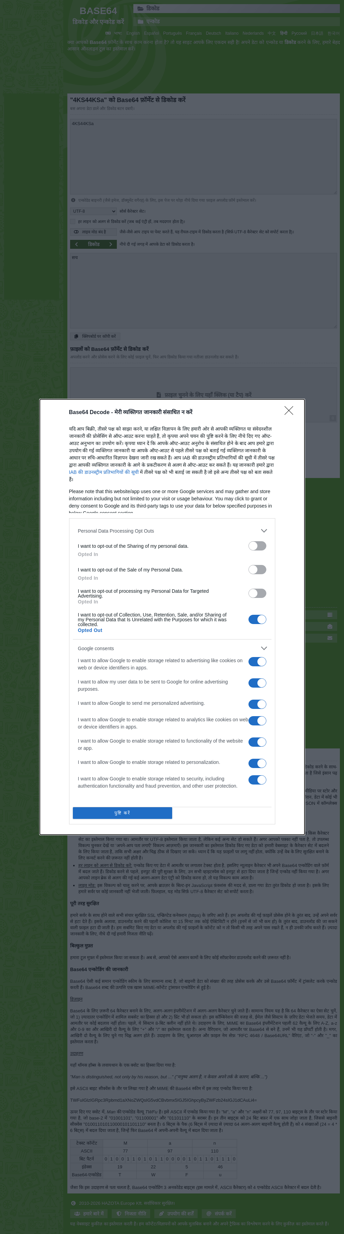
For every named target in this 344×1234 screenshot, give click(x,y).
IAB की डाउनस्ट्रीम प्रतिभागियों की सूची (104, 472)
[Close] (291, 412)
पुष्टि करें (122, 813)
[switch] (257, 546)
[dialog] (172, 617)
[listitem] (172, 530)
